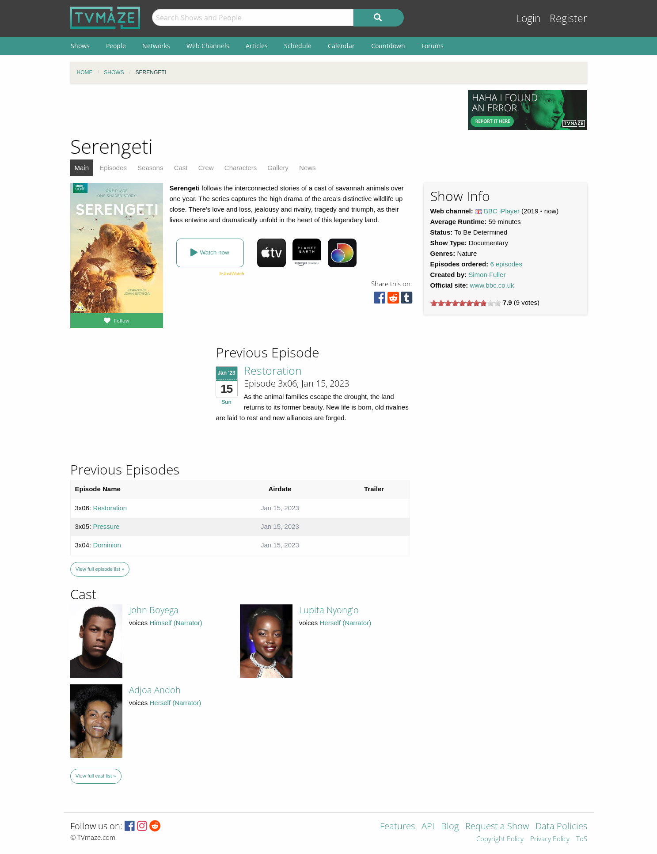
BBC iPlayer (502, 211)
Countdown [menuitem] (388, 46)
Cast (181, 167)
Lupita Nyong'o (329, 610)
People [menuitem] (116, 46)
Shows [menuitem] (80, 46)
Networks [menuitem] (156, 46)
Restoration (273, 370)
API (428, 827)
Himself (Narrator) (176, 622)
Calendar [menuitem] (341, 46)
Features (397, 827)
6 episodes (506, 264)
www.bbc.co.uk (492, 285)
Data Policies (561, 827)
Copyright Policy (500, 839)
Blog (450, 827)
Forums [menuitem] (433, 46)
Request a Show (497, 827)
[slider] (465, 303)
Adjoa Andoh (155, 690)
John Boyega (153, 610)
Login (528, 18)
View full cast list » (96, 775)
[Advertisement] (262, 110)
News (307, 167)
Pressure (106, 526)
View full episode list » (100, 569)
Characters (240, 167)
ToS (581, 839)
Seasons (150, 167)
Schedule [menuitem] (297, 46)
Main (82, 167)
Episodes (113, 167)
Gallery (278, 167)
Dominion (107, 545)
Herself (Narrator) (346, 622)
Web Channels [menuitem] (207, 46)
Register (568, 18)
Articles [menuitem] (257, 46)
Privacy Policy (550, 839)
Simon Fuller (486, 274)
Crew (206, 167)
